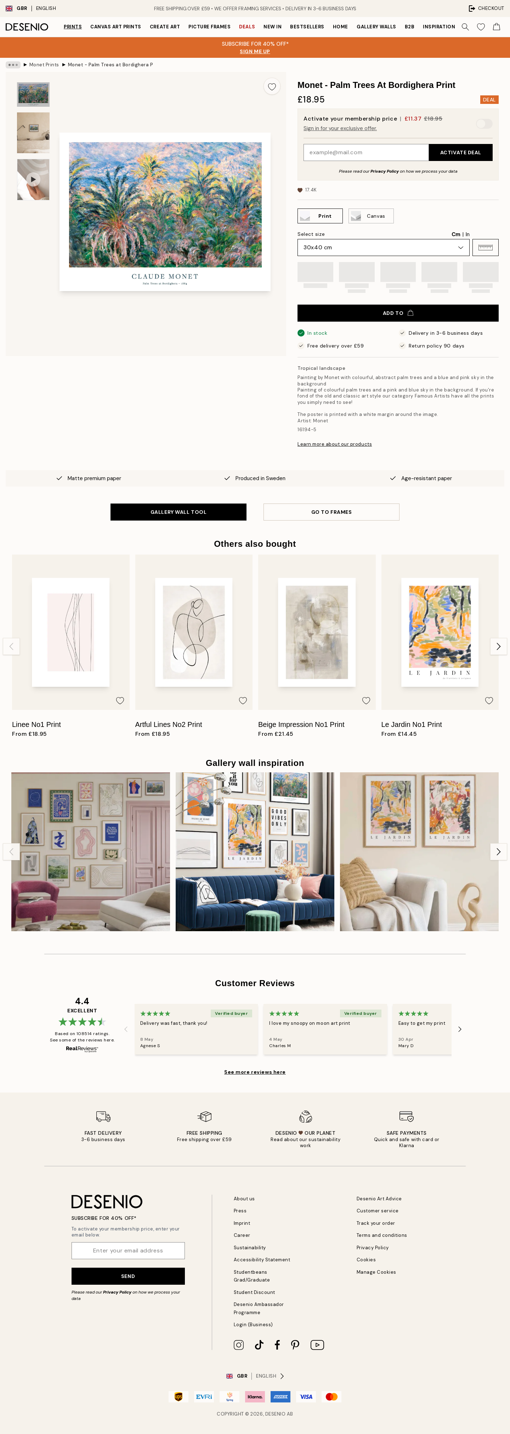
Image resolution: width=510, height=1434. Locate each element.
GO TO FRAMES (331, 512)
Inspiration (439, 27)
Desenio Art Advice (379, 1199)
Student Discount (254, 1292)
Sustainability (250, 1248)
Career (242, 1235)
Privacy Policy (384, 171)
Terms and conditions (382, 1235)
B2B (410, 27)
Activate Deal (460, 152)
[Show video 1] (33, 179)
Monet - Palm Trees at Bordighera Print (110, 65)
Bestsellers (307, 27)
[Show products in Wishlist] (481, 26)
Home (340, 27)
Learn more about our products (335, 444)
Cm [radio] (456, 234)
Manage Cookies (376, 1272)
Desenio (275, 1414)
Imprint (242, 1223)
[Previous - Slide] (11, 646)
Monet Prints (44, 65)
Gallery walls (376, 27)
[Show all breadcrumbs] (13, 64)
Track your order (376, 1223)
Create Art (165, 27)
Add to (398, 313)
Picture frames (209, 27)
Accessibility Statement (262, 1260)
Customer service (378, 1211)
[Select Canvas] (371, 216)
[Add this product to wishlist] (272, 86)
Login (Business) (253, 1325)
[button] (485, 247)
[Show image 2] (33, 132)
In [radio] (468, 234)
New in (273, 27)
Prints (73, 27)
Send (128, 1276)
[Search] (465, 27)
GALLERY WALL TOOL (179, 512)
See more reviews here (255, 1072)
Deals (247, 27)
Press (240, 1211)
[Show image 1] (33, 94)
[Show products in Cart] (496, 26)
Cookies (366, 1260)
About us (244, 1199)
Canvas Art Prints (115, 27)
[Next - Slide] (498, 646)
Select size (311, 234)
